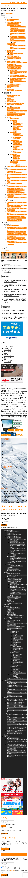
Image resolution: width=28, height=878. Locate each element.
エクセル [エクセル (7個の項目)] (20, 395)
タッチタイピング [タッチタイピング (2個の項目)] (17, 400)
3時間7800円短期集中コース (17, 75)
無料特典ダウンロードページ (17, 30)
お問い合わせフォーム (13, 225)
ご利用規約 (10, 55)
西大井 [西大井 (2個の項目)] (4, 416)
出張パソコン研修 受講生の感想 (15, 193)
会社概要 (6, 443)
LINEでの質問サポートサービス (18, 76)
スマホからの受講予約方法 (14, 67)
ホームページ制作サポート (11, 456)
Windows (18, 165)
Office (5, 353)
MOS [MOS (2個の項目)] (16, 388)
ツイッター (16, 128)
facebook (15, 131)
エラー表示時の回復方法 (19, 160)
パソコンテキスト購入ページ (14, 90)
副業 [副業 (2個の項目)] (5, 413)
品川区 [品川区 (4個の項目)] (15, 413)
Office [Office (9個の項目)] (5, 391)
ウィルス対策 (16, 159)
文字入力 (15, 122)
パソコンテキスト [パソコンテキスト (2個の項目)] (18, 402)
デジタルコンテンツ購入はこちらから (17, 166)
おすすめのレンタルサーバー (14, 219)
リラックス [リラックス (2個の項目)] (7, 409)
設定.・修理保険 (11, 44)
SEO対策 (15, 148)
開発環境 (15, 163)
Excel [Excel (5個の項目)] (10, 388)
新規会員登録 (4, 833)
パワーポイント (17, 137)
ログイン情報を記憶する (8, 824)
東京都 (14, 42)
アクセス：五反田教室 (13, 86)
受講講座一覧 (10, 20)
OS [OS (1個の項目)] (11, 391)
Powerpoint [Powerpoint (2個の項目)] (23, 391)
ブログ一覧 (10, 52)
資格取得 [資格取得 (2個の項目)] (16, 416)
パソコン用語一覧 (14, 118)
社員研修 (6, 168)
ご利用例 (9, 87)
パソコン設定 (13, 154)
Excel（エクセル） (18, 135)
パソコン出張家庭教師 (10, 449)
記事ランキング (11, 50)
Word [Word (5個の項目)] (20, 393)
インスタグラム (17, 129)
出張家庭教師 (7, 94)
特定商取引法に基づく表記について (13, 460)
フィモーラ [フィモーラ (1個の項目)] (20, 406)
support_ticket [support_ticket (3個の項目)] (6, 393)
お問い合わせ (7, 224)
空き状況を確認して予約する (14, 66)
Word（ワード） (17, 134)
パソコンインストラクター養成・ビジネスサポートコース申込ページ (18, 38)
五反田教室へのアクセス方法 (14, 183)
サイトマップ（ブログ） (16, 53)
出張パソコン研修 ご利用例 (14, 191)
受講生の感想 (10, 89)
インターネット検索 (18, 123)
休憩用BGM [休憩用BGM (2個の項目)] (12, 411)
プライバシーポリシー (13, 56)
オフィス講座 (13, 132)
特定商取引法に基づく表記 (14, 58)
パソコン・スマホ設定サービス (18, 48)
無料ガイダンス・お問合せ (14, 84)
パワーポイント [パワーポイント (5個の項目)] (10, 406)
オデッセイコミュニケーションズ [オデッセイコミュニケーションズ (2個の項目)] (10, 398)
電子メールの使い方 (18, 126)
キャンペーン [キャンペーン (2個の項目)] (7, 400)
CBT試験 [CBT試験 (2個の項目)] (4, 388)
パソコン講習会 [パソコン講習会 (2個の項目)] (12, 404)
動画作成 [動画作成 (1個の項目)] (9, 413)
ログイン (3, 13)
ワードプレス (16, 143)
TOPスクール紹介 (8, 17)
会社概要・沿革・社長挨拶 (14, 22)
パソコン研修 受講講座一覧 (14, 172)
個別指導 (6, 59)
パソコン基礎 (13, 120)
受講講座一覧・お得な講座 (14, 69)
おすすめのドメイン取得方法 (14, 221)
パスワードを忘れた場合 (7, 827)
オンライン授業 (8, 106)
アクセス (6, 222)
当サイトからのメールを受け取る (10, 868)
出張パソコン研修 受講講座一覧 (15, 190)
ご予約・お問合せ (11, 101)
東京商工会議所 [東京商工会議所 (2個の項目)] (11, 415)
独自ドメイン (16, 146)
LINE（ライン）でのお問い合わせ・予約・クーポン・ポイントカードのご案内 (17, 229)
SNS (5, 359)
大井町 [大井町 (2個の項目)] (21, 413)
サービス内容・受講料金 (13, 61)
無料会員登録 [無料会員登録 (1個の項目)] (19, 415)
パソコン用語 (7, 357)
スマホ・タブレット (9, 356)
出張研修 (6, 185)
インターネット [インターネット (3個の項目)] (8, 395)
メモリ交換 (16, 157)
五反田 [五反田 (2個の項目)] (5, 411)
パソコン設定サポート (10, 457)
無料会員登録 (9, 13)
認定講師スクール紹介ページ (17, 41)
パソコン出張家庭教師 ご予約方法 (16, 233)
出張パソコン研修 (8, 454)
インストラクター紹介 (13, 24)
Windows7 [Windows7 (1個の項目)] (14, 393)
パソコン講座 (7, 362)
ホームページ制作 (8, 200)
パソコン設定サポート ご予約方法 (16, 238)
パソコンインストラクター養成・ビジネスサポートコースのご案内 (18, 33)
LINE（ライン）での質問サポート (16, 114)
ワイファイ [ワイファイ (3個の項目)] (16, 409)
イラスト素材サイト (18, 149)
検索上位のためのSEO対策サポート (16, 218)
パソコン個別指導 (8, 448)
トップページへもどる (13, 19)
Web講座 (9, 117)
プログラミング (14, 162)
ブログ (14, 151)
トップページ (7, 442)
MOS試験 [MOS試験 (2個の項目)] (22, 388)
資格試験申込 (7, 92)
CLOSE (3, 834)
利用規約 (12, 870)
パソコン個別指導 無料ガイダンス (16, 232)
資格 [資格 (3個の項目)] (10, 417)
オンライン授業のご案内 (13, 108)
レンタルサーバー (17, 145)
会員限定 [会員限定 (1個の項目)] (19, 411)
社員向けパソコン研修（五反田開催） (14, 452)
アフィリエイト (17, 152)
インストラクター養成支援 (14, 25)
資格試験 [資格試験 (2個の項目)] (23, 416)
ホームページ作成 (14, 140)
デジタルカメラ (17, 125)
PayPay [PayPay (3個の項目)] (16, 391)
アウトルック (16, 138)
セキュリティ (16, 156)
